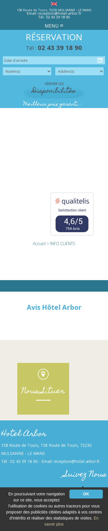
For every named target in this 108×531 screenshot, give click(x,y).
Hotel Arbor (23, 434)
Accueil (39, 243)
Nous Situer (43, 391)
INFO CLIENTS (62, 243)
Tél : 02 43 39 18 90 (54, 17)
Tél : (54, 48)
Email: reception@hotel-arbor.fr (54, 13)
